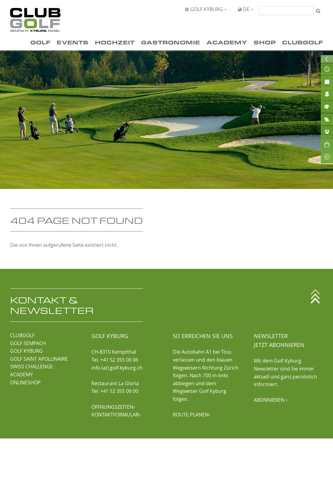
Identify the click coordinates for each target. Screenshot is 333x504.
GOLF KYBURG (26, 351)
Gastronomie (170, 42)
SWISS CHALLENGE (31, 366)
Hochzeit (115, 42)
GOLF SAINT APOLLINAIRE (39, 358)
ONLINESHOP (25, 382)
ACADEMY (21, 374)
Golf (40, 42)
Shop (264, 42)
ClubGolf (302, 42)
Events (72, 42)
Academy (226, 42)
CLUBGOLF (22, 335)
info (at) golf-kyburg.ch (116, 367)
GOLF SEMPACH (28, 343)
